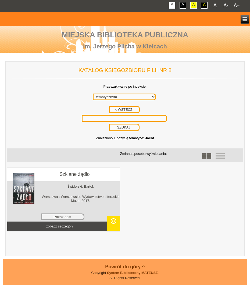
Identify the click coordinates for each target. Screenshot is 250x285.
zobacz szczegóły (59, 226)
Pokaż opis (62, 217)
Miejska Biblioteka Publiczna (125, 35)
